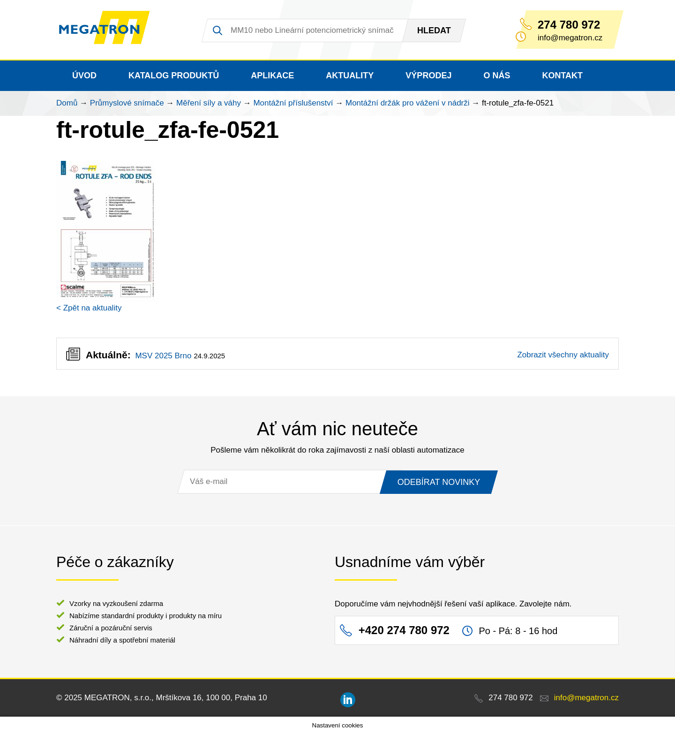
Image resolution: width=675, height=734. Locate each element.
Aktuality (350, 75)
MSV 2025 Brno (163, 355)
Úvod (84, 75)
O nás (496, 75)
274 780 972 (569, 24)
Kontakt (562, 75)
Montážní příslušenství (293, 102)
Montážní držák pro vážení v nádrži (407, 102)
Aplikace (272, 75)
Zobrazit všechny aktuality (563, 354)
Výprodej (428, 75)
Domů (66, 102)
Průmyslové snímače (127, 102)
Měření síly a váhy (208, 102)
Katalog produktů (173, 75)
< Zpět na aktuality (88, 307)
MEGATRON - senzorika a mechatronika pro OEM (110, 30)
